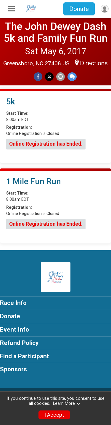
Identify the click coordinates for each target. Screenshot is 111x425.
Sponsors (13, 369)
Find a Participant (24, 356)
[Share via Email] (60, 76)
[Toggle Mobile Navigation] (11, 9)
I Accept (54, 415)
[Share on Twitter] (49, 76)
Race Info (13, 302)
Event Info (14, 329)
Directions (94, 63)
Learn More (67, 403)
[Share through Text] (72, 76)
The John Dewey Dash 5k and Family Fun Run (55, 32)
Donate (79, 8)
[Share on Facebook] (38, 76)
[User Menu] (105, 9)
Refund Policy (19, 342)
